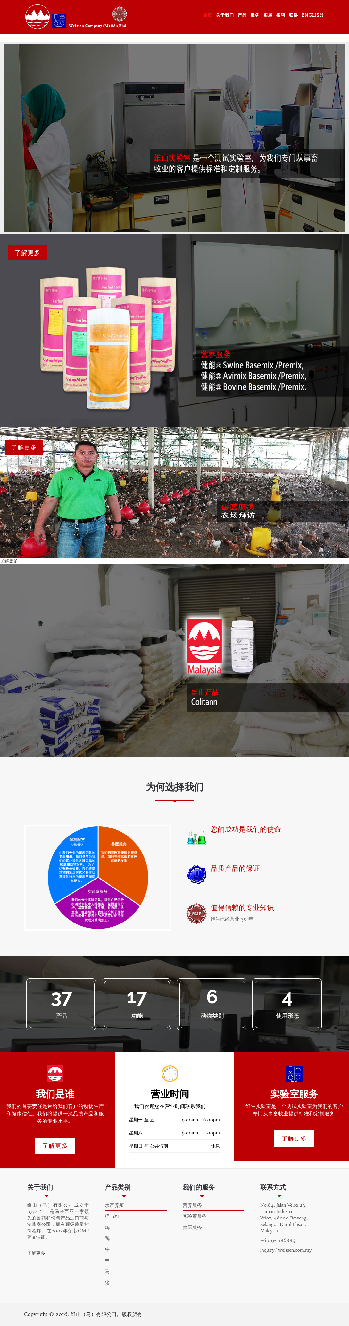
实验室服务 (195, 1216)
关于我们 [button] (225, 15)
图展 (267, 15)
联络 (293, 15)
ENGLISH (312, 15)
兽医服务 (192, 1227)
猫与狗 (112, 1216)
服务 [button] (255, 15)
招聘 (280, 15)
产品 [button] (242, 15)
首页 (207, 15)
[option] (98, 877)
